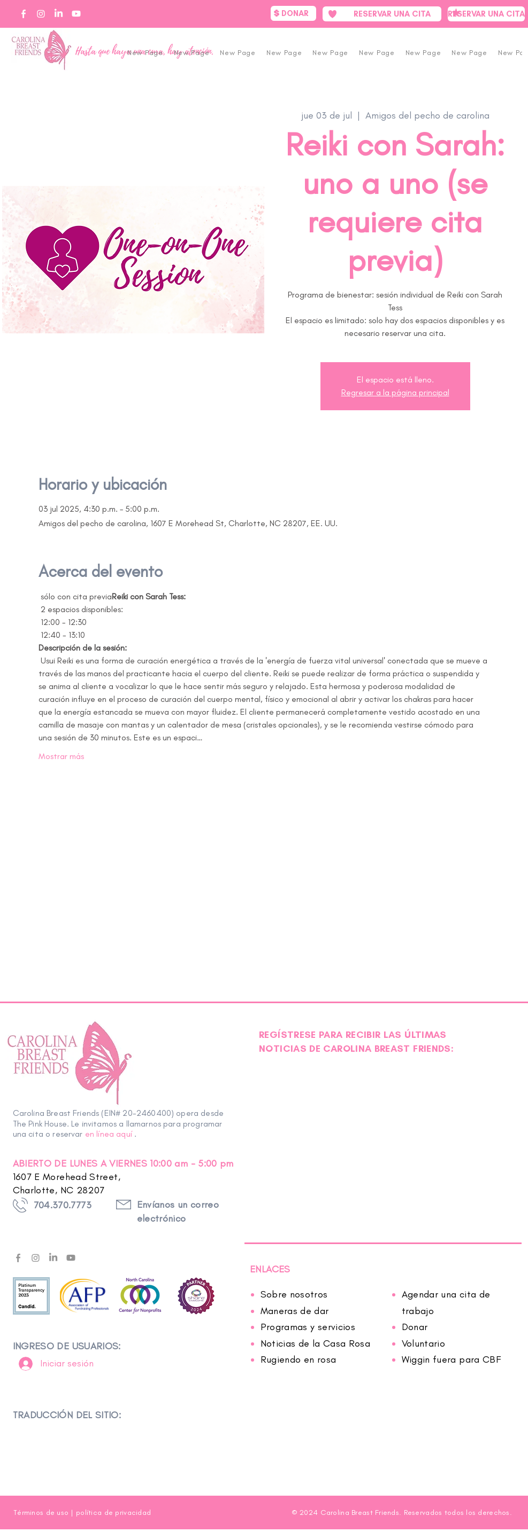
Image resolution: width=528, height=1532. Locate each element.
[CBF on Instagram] (41, 14)
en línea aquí (108, 1134)
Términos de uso (40, 1512)
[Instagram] (35, 1258)
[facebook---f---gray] (18, 1258)
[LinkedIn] (53, 1258)
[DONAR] (293, 13)
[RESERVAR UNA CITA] (382, 13)
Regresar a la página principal (395, 392)
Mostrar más (61, 756)
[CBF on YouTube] (76, 14)
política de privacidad (113, 1512)
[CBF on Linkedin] (58, 14)
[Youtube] (71, 1258)
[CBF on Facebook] (23, 14)
